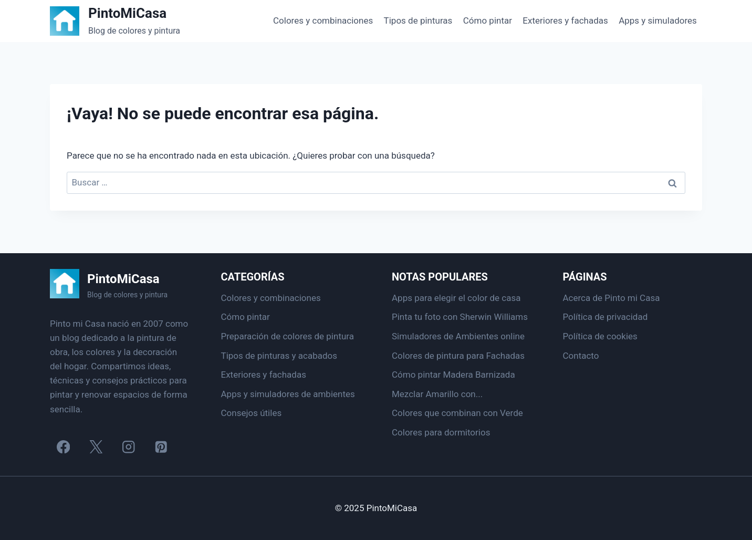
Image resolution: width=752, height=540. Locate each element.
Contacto (581, 355)
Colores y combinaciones (323, 20)
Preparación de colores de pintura (287, 336)
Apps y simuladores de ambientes (288, 394)
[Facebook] (63, 446)
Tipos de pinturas (418, 20)
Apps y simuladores (658, 20)
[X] (95, 446)
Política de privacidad (605, 316)
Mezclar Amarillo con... (437, 394)
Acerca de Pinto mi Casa (611, 298)
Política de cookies (600, 336)
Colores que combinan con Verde (457, 413)
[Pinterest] (161, 446)
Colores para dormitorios (441, 432)
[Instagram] (128, 446)
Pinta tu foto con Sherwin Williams (460, 316)
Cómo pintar (487, 20)
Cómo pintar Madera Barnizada (453, 374)
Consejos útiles (251, 413)
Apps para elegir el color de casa (456, 298)
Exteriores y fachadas (565, 20)
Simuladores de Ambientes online (458, 336)
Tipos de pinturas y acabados (279, 355)
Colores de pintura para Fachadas (458, 355)
